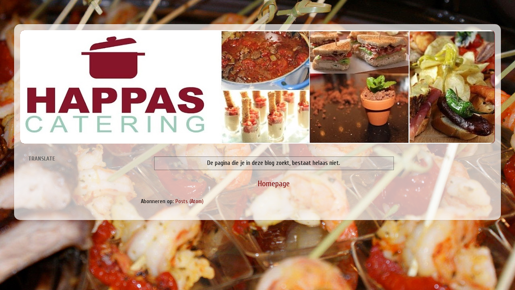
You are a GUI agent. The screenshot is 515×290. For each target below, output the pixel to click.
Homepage (274, 183)
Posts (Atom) (189, 201)
